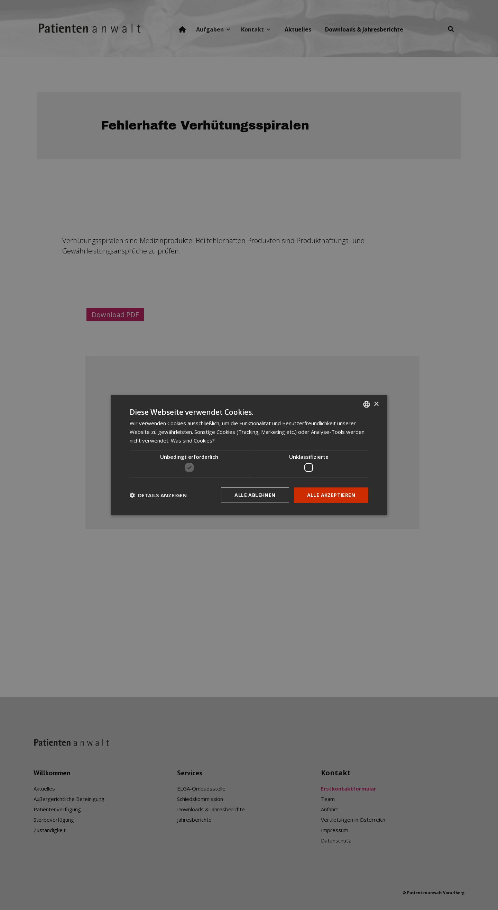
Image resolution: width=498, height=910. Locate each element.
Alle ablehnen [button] (254, 495)
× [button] (376, 404)
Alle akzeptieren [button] (331, 495)
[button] (158, 495)
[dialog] (249, 455)
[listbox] (366, 404)
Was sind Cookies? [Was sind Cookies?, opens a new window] (193, 440)
